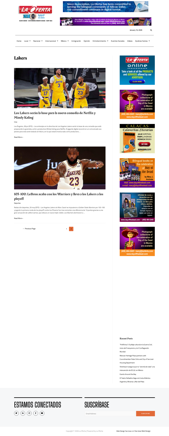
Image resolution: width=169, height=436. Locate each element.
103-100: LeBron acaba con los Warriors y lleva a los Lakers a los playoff (58, 196)
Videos (129, 41)
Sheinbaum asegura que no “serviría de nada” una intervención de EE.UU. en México (137, 368)
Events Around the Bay (128, 374)
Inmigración (76, 41)
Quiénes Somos (142, 41)
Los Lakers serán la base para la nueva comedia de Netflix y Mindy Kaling (55, 115)
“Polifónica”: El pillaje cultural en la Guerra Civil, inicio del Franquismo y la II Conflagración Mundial (137, 348)
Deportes (17, 203)
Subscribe (145, 413)
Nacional (37, 41)
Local (27, 41)
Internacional (51, 41)
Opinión (87, 41)
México (65, 41)
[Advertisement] (137, 277)
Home (19, 41)
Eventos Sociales (117, 41)
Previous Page (29, 229)
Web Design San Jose (124, 431)
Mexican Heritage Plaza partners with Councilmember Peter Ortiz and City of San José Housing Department (137, 359)
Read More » (19, 137)
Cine (15, 122)
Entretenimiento (100, 41)
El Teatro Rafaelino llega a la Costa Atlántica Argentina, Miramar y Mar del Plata (136, 379)
